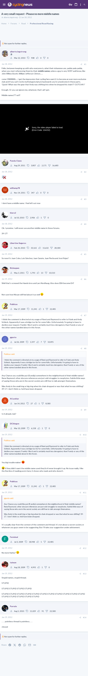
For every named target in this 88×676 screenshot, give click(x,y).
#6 (85, 279)
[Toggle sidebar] (80, 4)
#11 (84, 493)
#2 (85, 172)
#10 (84, 435)
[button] (4, 4)
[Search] (84, 5)
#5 (85, 254)
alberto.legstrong (11, 17)
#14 (84, 617)
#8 (85, 348)
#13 (84, 574)
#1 (85, 64)
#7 (85, 315)
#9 (85, 410)
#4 (85, 224)
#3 (85, 199)
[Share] (81, 64)
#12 (84, 548)
